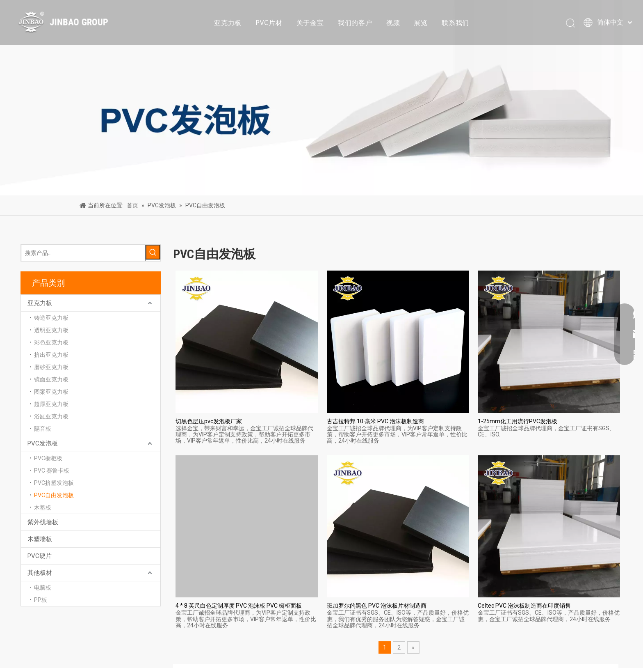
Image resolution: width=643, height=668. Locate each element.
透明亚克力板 (51, 330)
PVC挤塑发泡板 (54, 483)
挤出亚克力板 (51, 354)
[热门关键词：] (153, 252)
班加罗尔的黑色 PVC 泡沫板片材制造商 (376, 605)
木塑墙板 (39, 539)
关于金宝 (310, 22)
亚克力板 (228, 22)
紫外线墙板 (42, 522)
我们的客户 (355, 22)
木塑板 (42, 507)
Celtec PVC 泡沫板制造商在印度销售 (524, 605)
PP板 (40, 600)
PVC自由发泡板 (54, 495)
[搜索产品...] (83, 253)
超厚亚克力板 (51, 404)
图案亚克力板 (51, 391)
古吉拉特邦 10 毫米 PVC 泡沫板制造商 (375, 421)
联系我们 (455, 22)
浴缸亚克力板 (51, 416)
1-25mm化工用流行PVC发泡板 (517, 421)
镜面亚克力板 (51, 379)
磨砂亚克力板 (51, 367)
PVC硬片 (39, 556)
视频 (393, 22)
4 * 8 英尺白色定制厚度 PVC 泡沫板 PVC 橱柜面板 (239, 605)
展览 (421, 22)
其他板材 (39, 572)
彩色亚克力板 (51, 342)
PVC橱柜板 (48, 458)
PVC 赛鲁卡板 (51, 470)
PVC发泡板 (42, 443)
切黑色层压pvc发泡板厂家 (209, 421)
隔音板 (42, 428)
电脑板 (42, 587)
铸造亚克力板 (51, 317)
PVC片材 (268, 22)
